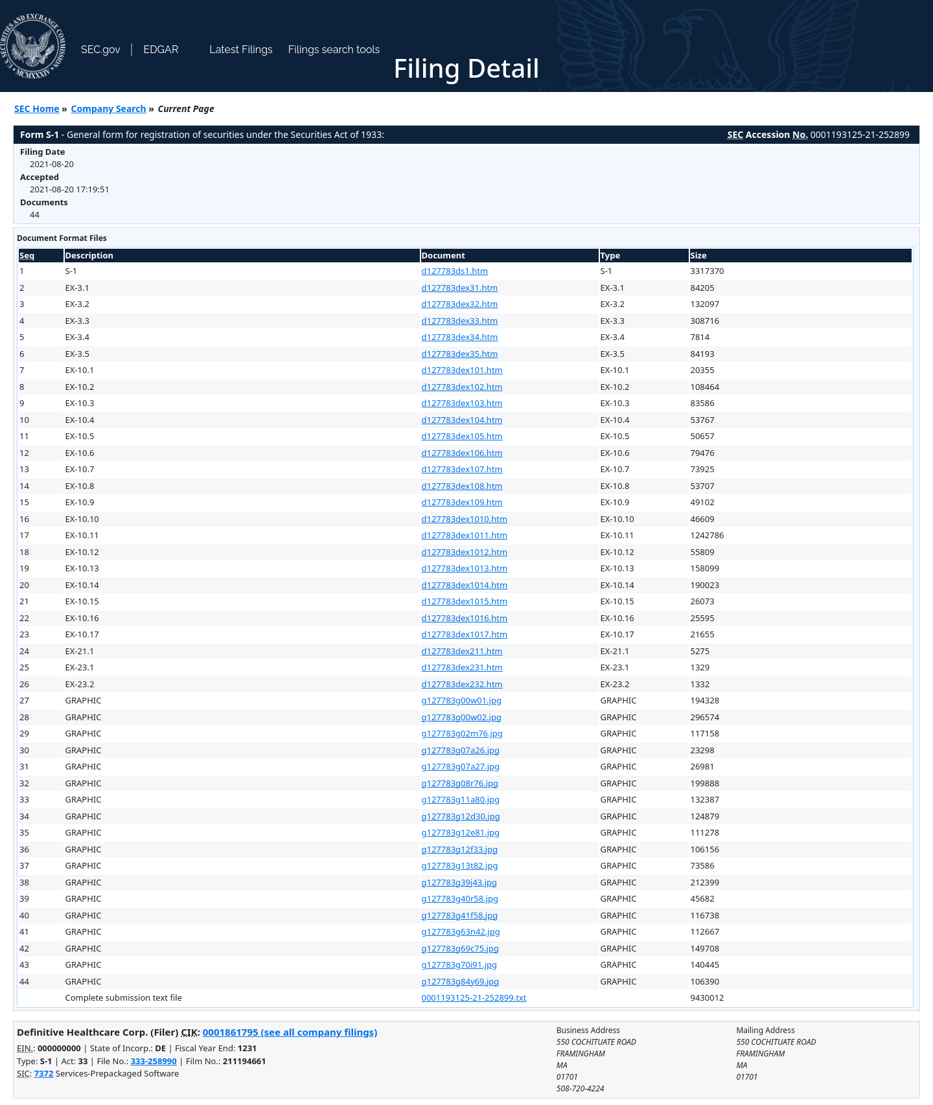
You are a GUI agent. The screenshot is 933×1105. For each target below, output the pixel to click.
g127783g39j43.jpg (460, 882)
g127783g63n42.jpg (461, 931)
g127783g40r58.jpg (460, 898)
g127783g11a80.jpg (461, 799)
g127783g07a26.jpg (461, 750)
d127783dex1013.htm (465, 568)
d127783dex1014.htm (465, 585)
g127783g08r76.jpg (460, 783)
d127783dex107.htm (462, 469)
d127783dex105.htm (462, 436)
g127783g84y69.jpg (461, 981)
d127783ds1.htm (455, 271)
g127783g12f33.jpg (460, 849)
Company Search (108, 108)
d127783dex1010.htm (465, 519)
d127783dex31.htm (460, 287)
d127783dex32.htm (460, 304)
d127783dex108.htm (462, 486)
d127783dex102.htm (462, 387)
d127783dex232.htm (462, 684)
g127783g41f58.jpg (460, 915)
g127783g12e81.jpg (461, 832)
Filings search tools (334, 49)
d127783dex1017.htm (465, 634)
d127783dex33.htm (460, 320)
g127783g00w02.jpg (461, 717)
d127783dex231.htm (462, 667)
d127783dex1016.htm (465, 618)
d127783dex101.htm (462, 370)
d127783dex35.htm (460, 353)
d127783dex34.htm (460, 337)
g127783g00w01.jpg (461, 700)
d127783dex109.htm (462, 502)
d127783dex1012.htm (465, 552)
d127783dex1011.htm (465, 535)
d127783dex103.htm (462, 403)
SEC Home (37, 108)
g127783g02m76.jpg (462, 733)
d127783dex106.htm (462, 453)
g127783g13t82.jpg (460, 865)
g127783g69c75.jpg (460, 948)
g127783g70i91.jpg (460, 964)
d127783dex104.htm (462, 420)
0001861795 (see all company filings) (290, 1031)
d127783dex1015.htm (465, 601)
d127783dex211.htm (462, 651)
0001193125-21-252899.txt (474, 997)
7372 (44, 1073)
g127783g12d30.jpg (461, 816)
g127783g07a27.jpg (461, 766)
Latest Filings (240, 49)
